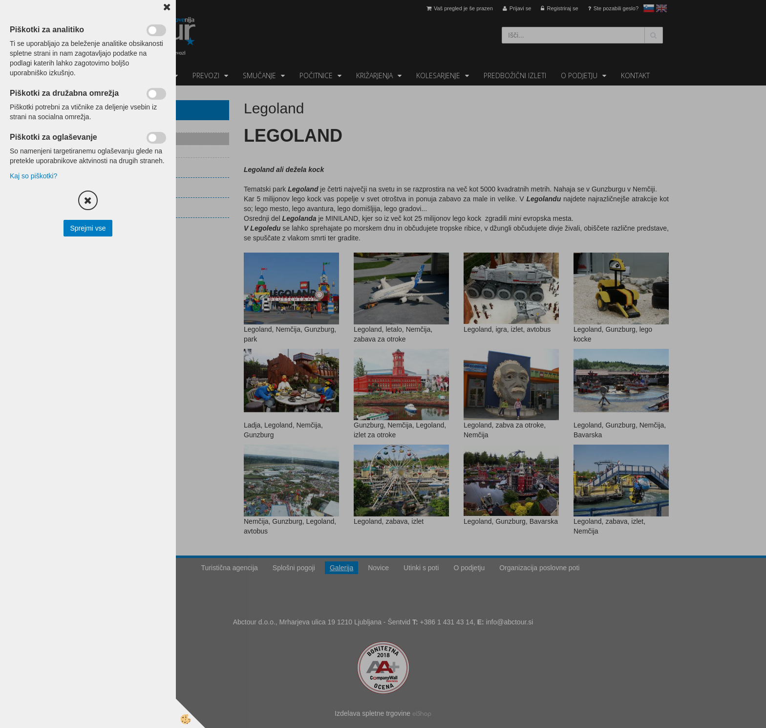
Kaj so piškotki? (33, 176)
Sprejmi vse (88, 228)
